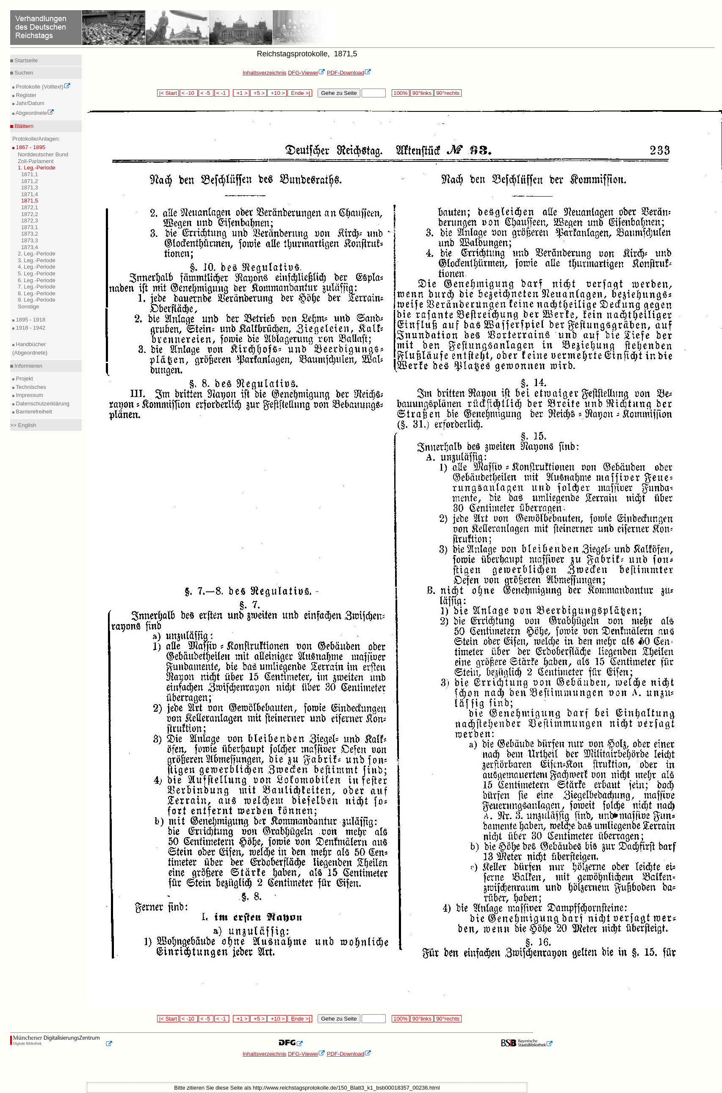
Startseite (25, 60)
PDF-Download (349, 72)
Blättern (23, 126)
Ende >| (300, 93)
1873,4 (29, 247)
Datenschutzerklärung (41, 403)
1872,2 (29, 214)
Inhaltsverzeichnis (264, 72)
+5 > (258, 93)
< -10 (188, 93)
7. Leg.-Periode (36, 286)
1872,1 (29, 207)
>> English (23, 425)
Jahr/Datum (29, 103)
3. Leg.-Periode (36, 260)
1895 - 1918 (29, 319)
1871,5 (29, 200)
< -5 (206, 93)
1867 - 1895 (29, 147)
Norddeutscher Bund (43, 154)
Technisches (30, 387)
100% (400, 93)
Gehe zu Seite (339, 93)
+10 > (277, 93)
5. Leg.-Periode (36, 273)
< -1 (222, 93)
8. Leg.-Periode (36, 293)
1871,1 (29, 174)
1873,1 (29, 227)
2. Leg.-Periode (36, 253)
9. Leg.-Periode (36, 300)
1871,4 (29, 194)
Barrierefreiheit (33, 411)
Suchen (23, 72)
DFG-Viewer (306, 72)
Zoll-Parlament (36, 161)
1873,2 (29, 233)
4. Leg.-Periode (36, 267)
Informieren (27, 366)
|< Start (168, 93)
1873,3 (29, 240)
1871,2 (29, 181)
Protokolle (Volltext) (42, 86)
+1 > (241, 93)
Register (25, 95)
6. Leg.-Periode (36, 280)
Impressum (28, 395)
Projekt (23, 378)
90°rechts (447, 93)
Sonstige (28, 306)
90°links (422, 93)
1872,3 (29, 220)
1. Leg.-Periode (36, 167)
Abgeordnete (34, 113)
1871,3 (29, 187)
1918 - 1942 (29, 328)
